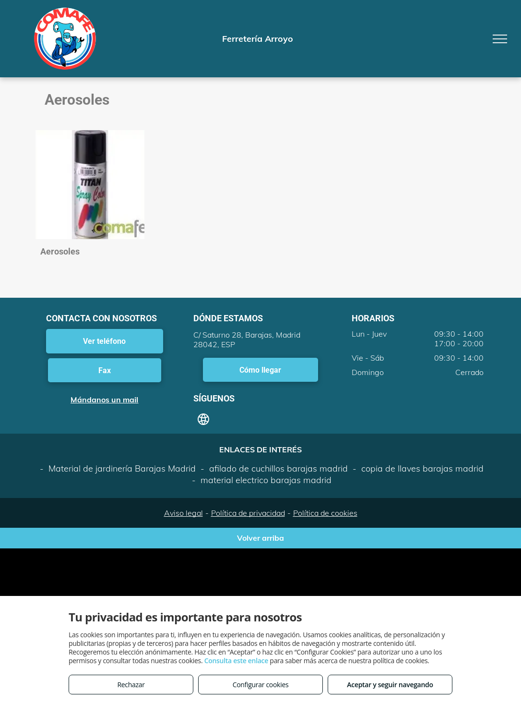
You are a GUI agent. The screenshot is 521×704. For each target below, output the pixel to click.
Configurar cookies (261, 684)
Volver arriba (260, 538)
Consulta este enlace (236, 660)
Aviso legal (183, 513)
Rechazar (130, 684)
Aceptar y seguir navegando (390, 684)
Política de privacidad (248, 513)
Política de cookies (325, 513)
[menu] (499, 38)
